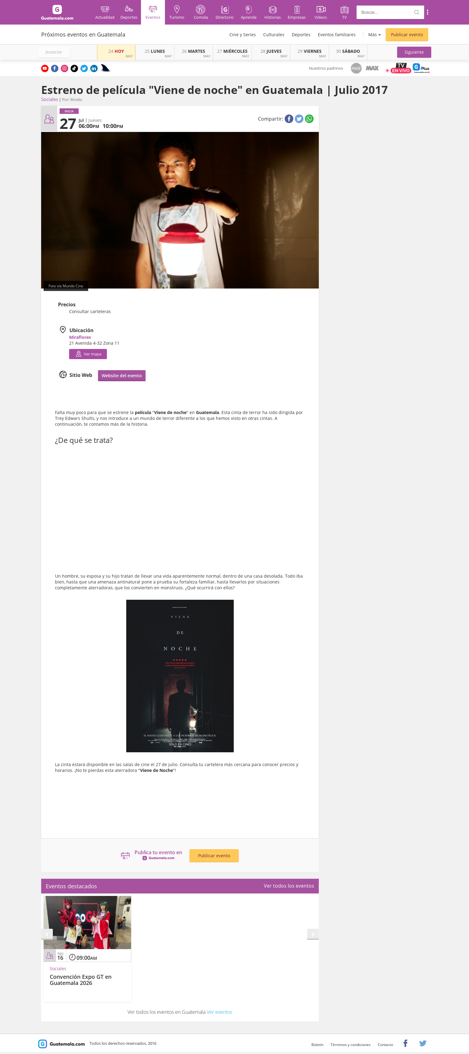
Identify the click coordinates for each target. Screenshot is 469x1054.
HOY (116, 51)
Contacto (385, 1044)
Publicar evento (407, 34)
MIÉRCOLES (232, 51)
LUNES (155, 51)
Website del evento (122, 375)
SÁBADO (348, 51)
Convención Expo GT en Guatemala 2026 (80, 979)
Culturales (273, 34)
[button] (414, 52)
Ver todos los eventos (289, 885)
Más (372, 34)
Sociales (49, 99)
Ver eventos (219, 1012)
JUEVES (271, 51)
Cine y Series (242, 34)
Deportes (301, 34)
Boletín (317, 1044)
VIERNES (310, 51)
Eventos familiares (337, 34)
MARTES (193, 51)
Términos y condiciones (350, 1044)
